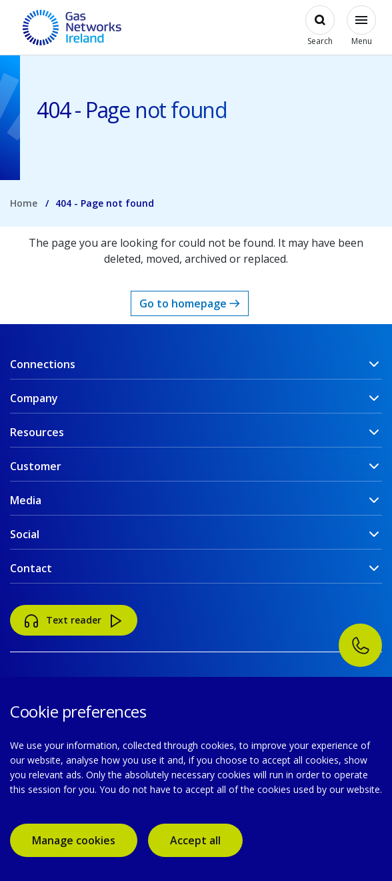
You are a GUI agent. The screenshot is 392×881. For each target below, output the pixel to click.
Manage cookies (73, 840)
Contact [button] (31, 568)
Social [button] (24, 534)
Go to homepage (189, 303)
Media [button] (25, 500)
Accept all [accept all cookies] (195, 840)
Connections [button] (42, 364)
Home (23, 203)
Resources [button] (37, 432)
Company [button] (34, 398)
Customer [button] (35, 466)
